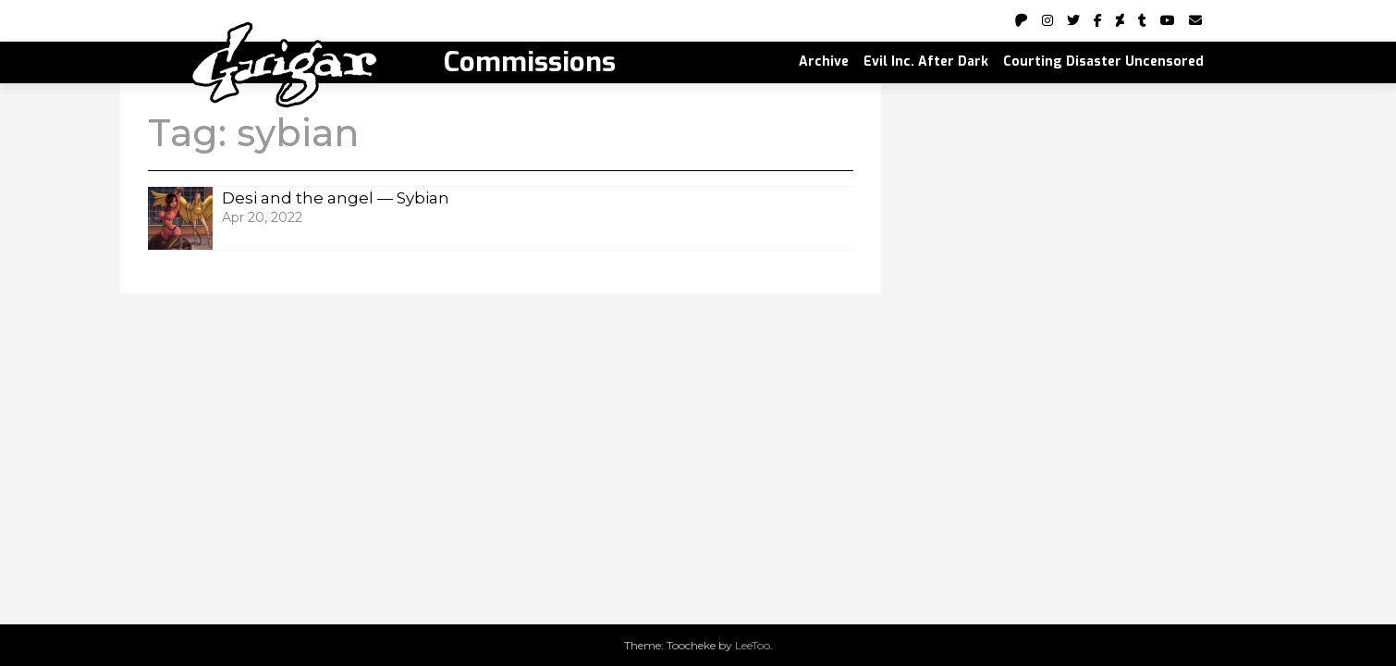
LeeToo (752, 645)
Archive (824, 61)
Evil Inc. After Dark (925, 61)
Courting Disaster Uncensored (1103, 61)
